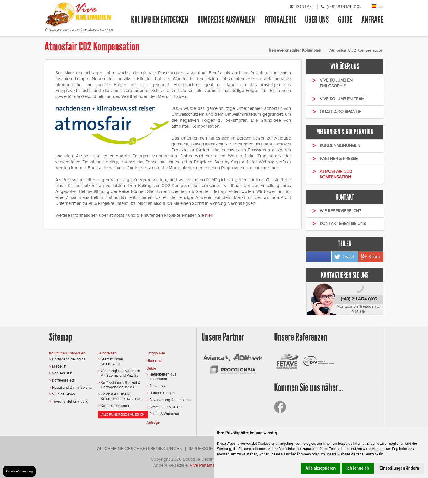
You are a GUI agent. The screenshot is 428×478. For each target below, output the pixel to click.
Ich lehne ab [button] (357, 468)
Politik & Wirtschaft (164, 413)
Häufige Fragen (162, 393)
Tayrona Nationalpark (70, 401)
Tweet (348, 256)
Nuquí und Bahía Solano (72, 387)
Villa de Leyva (63, 394)
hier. (209, 215)
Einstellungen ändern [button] (399, 468)
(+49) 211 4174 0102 (344, 6)
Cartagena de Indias (68, 359)
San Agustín (62, 373)
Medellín (59, 366)
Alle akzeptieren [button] (321, 468)
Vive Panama (203, 465)
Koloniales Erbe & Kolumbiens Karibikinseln (122, 396)
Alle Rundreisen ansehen (122, 414)
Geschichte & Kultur (165, 407)
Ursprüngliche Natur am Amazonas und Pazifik (120, 373)
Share (374, 256)
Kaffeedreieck (63, 380)
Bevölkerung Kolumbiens (170, 400)
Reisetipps (157, 386)
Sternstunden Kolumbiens (112, 361)
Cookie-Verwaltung (19, 471)
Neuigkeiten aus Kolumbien (162, 376)
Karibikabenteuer (115, 405)
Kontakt (305, 6)
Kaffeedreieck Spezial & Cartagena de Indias (120, 385)
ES (380, 6)
